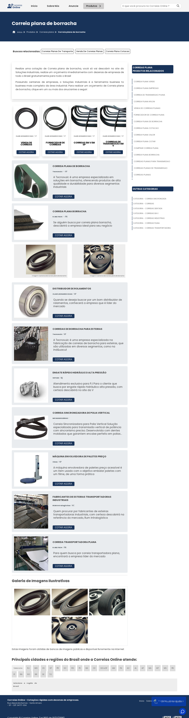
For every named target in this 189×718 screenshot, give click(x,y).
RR (36, 674)
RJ (28, 668)
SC (65, 668)
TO (50, 674)
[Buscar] (178, 6)
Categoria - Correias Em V (145, 213)
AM (113, 668)
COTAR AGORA (26, 152)
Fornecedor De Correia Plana (149, 114)
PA (121, 668)
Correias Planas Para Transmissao (152, 161)
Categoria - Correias (143, 203)
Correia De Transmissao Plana (149, 94)
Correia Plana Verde (144, 81)
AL (136, 668)
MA (150, 668)
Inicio (141, 701)
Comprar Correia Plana (146, 148)
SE (43, 674)
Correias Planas (142, 174)
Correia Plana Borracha (146, 154)
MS (165, 668)
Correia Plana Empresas (146, 88)
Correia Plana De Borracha (148, 121)
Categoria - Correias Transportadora (152, 228)
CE (94, 668)
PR (58, 668)
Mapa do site (175, 701)
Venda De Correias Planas (89, 51)
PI (14, 674)
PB (173, 668)
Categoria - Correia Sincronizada (149, 198)
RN (21, 674)
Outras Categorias (145, 188)
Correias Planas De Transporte (57, 51)
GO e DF (103, 668)
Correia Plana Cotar (144, 141)
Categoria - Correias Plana (146, 223)
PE (80, 668)
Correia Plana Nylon (144, 101)
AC (128, 668)
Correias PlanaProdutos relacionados (148, 69)
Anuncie (73, 6)
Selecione (18, 668)
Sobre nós (151, 701)
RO (28, 674)
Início (34, 6)
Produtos (94, 6)
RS (72, 668)
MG (36, 668)
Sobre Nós (53, 6)
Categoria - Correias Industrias (149, 218)
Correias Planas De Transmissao (150, 168)
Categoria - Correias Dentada (147, 208)
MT (157, 668)
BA (87, 668)
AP (143, 668)
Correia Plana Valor (144, 134)
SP (51, 668)
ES (44, 668)
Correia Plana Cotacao (117, 51)
